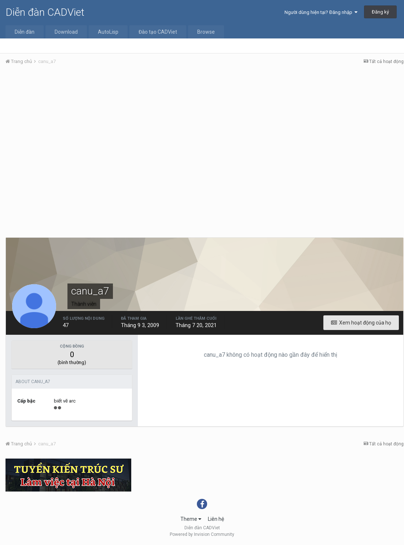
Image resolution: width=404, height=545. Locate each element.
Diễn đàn (24, 32)
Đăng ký (380, 12)
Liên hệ (216, 519)
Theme (190, 519)
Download (66, 32)
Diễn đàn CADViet (44, 12)
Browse (206, 32)
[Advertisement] (204, 125)
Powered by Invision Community (202, 534)
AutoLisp (108, 32)
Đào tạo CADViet (158, 32)
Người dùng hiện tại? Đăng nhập (320, 12)
